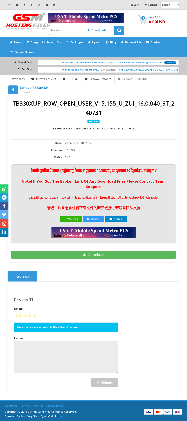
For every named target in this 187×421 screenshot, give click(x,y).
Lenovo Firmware (98, 79)
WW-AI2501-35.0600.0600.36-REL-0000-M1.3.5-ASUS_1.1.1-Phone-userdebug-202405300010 (120, 62)
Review (18, 338)
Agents (95, 42)
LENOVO (70, 79)
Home (16, 42)
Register (151, 4)
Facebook (93, 218)
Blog (111, 42)
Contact (154, 42)
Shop (32, 42)
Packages (75, 42)
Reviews (22, 276)
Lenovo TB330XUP (132, 79)
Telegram (116, 218)
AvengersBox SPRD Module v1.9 (87, 69)
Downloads (18, 79)
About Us (11, 405)
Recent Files (52, 42)
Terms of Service (32, 405)
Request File (131, 42)
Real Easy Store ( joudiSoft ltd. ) (41, 416)
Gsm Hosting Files (39, 411)
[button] (119, 30)
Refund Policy (55, 405)
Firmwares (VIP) (43, 79)
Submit (105, 382)
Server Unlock (22, 52)
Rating (18, 308)
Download (93, 254)
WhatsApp (71, 218)
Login (135, 4)
